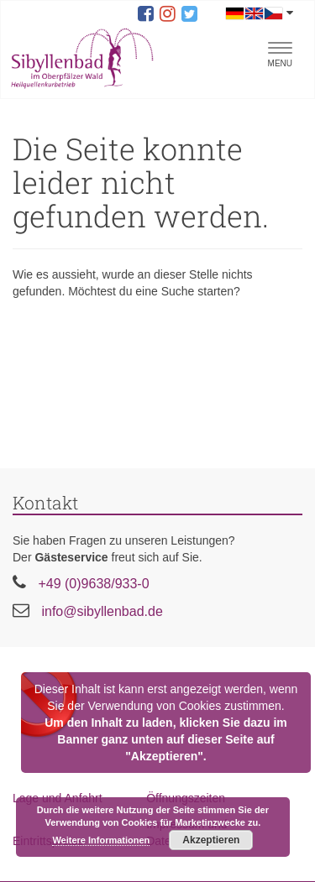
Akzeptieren (210, 840)
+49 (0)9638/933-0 (93, 584)
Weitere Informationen (101, 840)
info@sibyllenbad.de (101, 611)
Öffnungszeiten (185, 798)
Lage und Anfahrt (57, 798)
